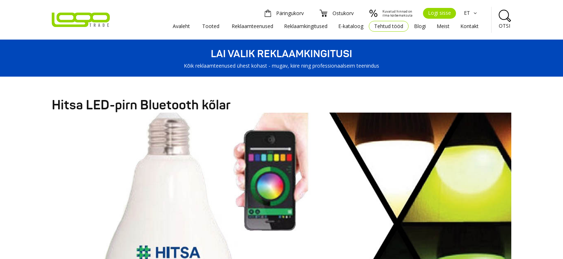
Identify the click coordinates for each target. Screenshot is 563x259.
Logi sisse (439, 12)
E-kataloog (350, 26)
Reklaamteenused (252, 26)
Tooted (210, 26)
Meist (443, 26)
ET (471, 12)
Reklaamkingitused (305, 26)
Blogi (420, 26)
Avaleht (181, 26)
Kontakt (469, 26)
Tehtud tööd (388, 26)
